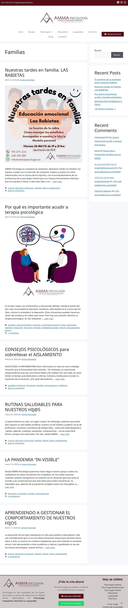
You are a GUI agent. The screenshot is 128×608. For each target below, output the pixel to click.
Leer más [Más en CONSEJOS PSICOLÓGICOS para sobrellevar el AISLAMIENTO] (60, 379)
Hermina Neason (103, 191)
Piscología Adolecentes (113, 587)
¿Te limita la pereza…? (105, 108)
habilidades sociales (50, 328)
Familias (38, 188)
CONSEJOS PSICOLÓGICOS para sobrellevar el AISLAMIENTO (37, 351)
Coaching (36, 325)
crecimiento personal (50, 325)
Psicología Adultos (112, 585)
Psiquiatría (63, 32)
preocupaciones (73, 328)
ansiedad (11, 325)
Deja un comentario (16, 190)
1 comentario (13, 333)
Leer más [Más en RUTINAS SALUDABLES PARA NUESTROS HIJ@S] (64, 434)
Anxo (97, 150)
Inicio (21, 32)
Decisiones (71, 325)
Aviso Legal (112, 604)
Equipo (31, 32)
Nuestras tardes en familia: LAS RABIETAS (36, 72)
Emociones (29, 188)
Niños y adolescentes (51, 188)
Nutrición (92, 32)
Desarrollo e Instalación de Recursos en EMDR (108, 154)
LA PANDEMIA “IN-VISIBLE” (32, 459)
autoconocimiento (24, 325)
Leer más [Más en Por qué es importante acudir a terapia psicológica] (48, 318)
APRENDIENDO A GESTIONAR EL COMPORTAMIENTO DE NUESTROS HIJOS (40, 518)
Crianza (11, 188)
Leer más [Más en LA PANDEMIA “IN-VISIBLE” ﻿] (9, 487)
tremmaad (100, 137)
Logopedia (78, 32)
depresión (9, 328)
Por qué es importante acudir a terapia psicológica (36, 209)
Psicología (46, 32)
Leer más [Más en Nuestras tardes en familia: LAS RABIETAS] (57, 181)
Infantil (62, 328)
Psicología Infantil (112, 590)
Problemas (62, 385)
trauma (8, 330)
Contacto (62, 37)
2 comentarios (14, 496)
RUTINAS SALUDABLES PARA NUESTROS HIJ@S (33, 406)
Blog (50, 37)
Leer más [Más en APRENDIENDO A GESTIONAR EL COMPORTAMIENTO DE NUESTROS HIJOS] (50, 547)
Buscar (98, 50)
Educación (19, 188)
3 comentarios (14, 556)
